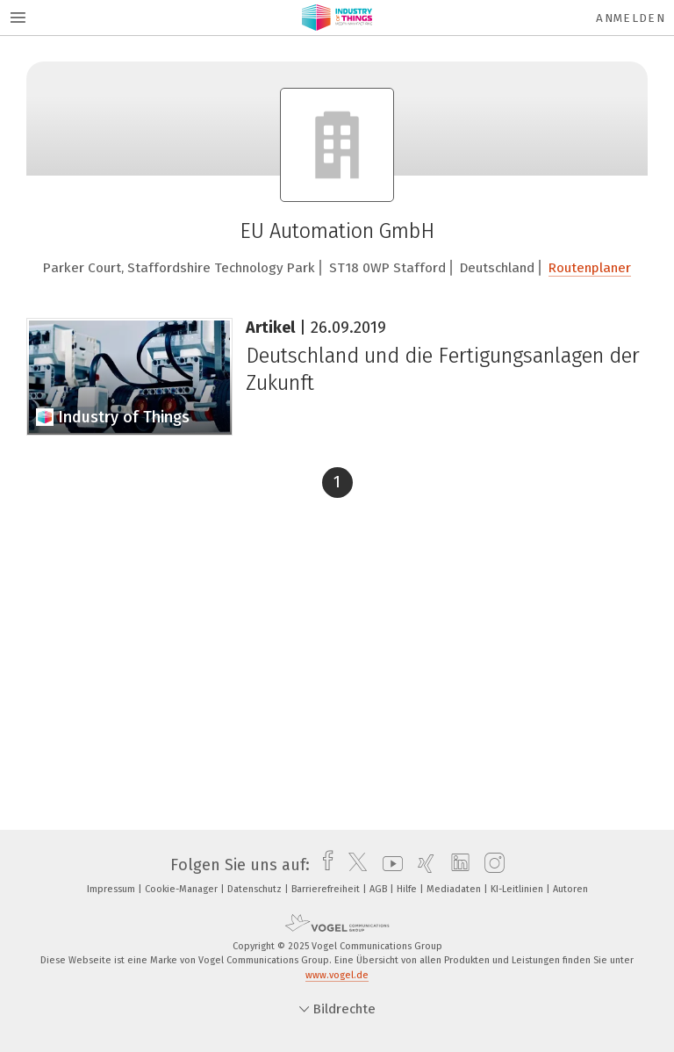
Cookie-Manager (182, 889)
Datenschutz (255, 889)
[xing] (421, 865)
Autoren (570, 889)
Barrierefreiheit (326, 889)
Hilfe (408, 889)
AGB (379, 889)
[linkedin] (456, 865)
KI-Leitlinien (518, 889)
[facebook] (323, 865)
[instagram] (490, 865)
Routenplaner (590, 268)
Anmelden (630, 18)
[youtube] (388, 865)
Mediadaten (455, 889)
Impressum (112, 889)
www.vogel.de (337, 975)
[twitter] (353, 865)
